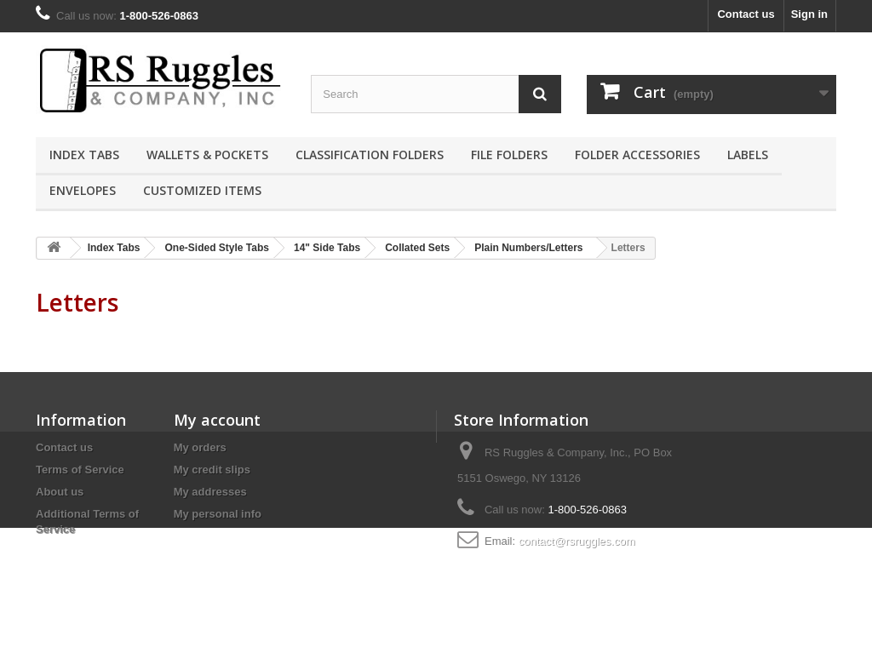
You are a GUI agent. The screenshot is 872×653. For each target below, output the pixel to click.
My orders (200, 447)
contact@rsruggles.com (577, 541)
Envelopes (82, 190)
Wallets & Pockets (207, 154)
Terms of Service (80, 469)
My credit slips (212, 469)
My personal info (217, 513)
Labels (747, 154)
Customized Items (202, 190)
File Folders (509, 154)
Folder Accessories (637, 154)
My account (217, 420)
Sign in (809, 14)
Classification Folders (369, 154)
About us (59, 491)
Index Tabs (84, 154)
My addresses (210, 491)
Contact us (745, 14)
